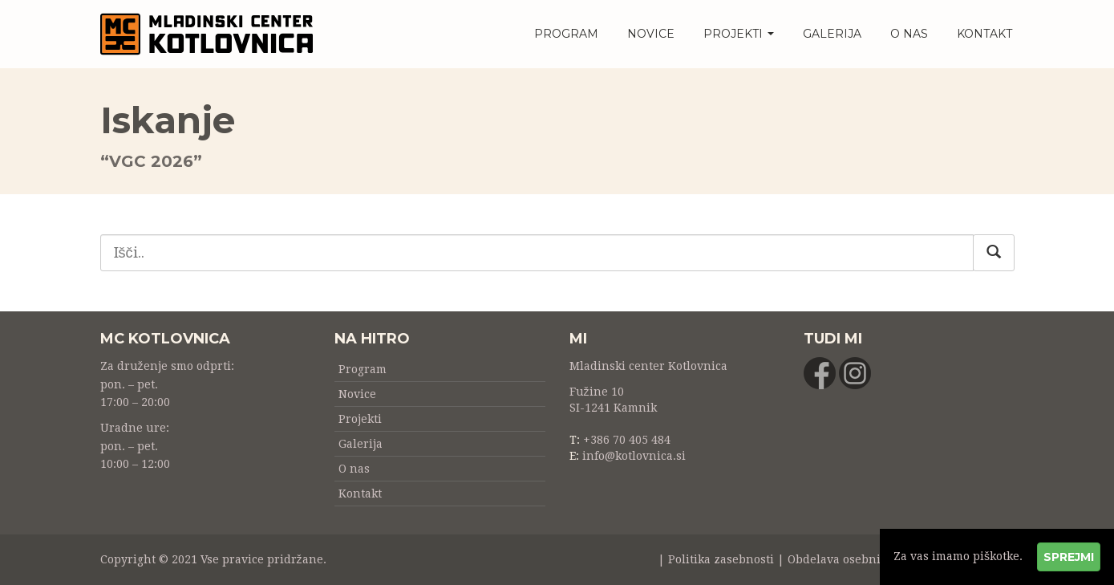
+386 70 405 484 (626, 439)
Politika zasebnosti (721, 559)
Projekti (738, 33)
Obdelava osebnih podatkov (865, 559)
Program (566, 33)
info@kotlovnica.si (634, 455)
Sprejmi (1068, 557)
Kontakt (984, 33)
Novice (650, 33)
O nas (909, 33)
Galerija (832, 33)
